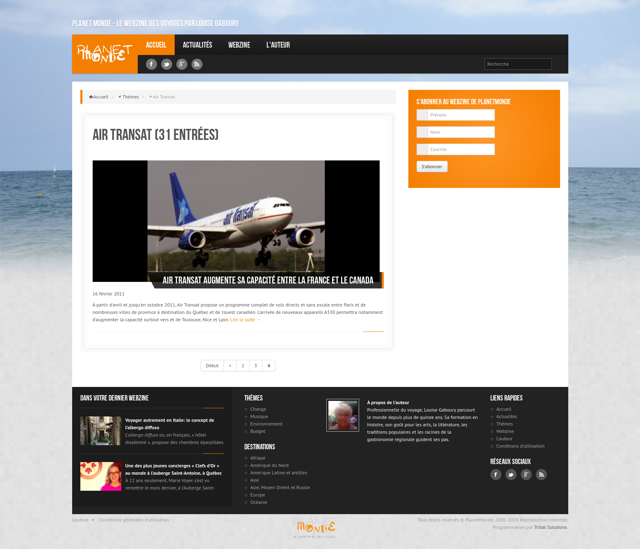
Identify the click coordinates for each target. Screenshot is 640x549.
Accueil (156, 44)
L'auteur (278, 44)
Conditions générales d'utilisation (134, 520)
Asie (255, 480)
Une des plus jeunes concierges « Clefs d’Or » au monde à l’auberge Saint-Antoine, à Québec (173, 469)
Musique (259, 416)
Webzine (239, 44)
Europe (258, 495)
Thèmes (130, 97)
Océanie (259, 502)
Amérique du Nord (270, 465)
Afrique (258, 458)
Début (212, 365)
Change (258, 409)
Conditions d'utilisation (521, 446)
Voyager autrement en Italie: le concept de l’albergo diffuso (169, 423)
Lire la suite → (245, 319)
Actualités (197, 44)
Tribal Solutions (550, 527)
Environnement (266, 424)
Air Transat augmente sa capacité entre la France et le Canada (268, 280)
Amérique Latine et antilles (279, 472)
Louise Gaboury (105, 53)
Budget (258, 431)
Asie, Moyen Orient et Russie (280, 487)
